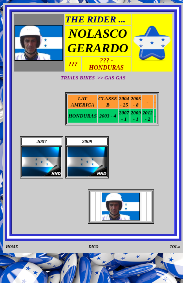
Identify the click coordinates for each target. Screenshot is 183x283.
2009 (87, 141)
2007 (42, 141)
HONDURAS (82, 116)
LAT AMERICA (82, 102)
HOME (12, 246)
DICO (94, 246)
